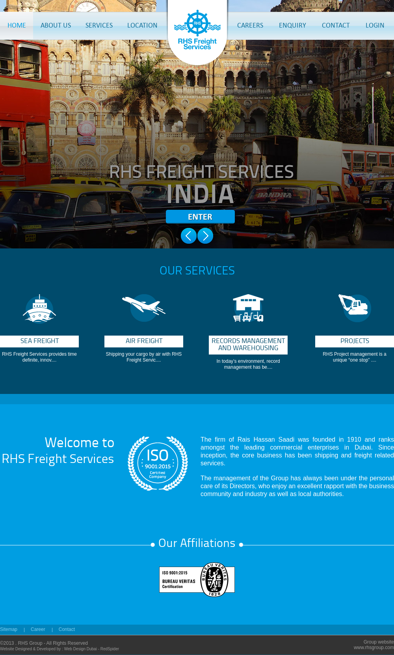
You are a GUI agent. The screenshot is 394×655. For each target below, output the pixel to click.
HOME (16, 25)
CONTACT (336, 25)
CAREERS (250, 25)
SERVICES (99, 25)
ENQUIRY (292, 25)
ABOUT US (56, 25)
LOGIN (375, 25)
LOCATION (142, 25)
